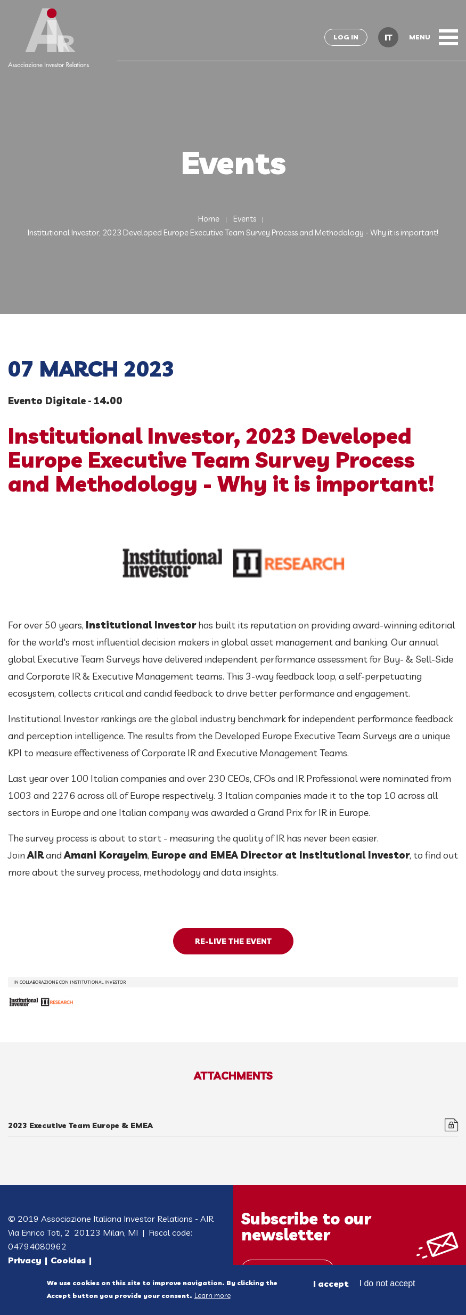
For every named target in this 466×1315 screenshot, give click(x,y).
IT (388, 37)
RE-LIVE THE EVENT (233, 941)
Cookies (68, 1260)
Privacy (25, 1260)
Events (244, 219)
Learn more (212, 1297)
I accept (331, 1285)
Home (208, 219)
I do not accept (387, 1284)
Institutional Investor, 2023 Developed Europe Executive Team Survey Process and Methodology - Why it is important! (233, 232)
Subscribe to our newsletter (306, 1226)
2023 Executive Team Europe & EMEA (80, 1125)
